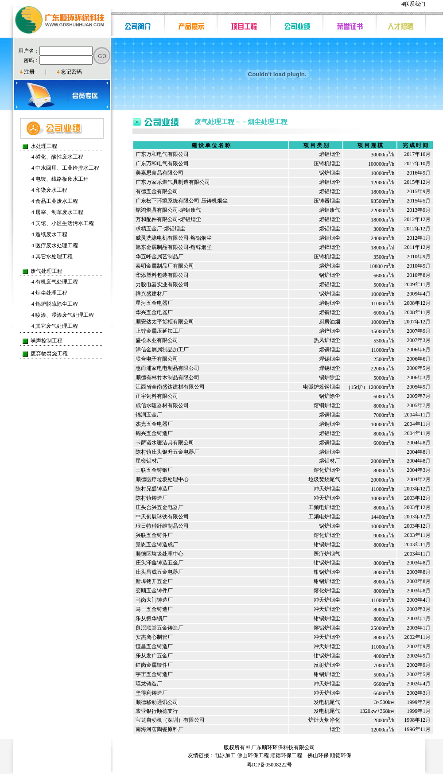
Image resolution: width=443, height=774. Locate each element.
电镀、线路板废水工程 (60, 179)
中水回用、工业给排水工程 (65, 168)
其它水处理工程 (52, 256)
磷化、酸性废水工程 (57, 157)
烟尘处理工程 (49, 293)
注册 (27, 72)
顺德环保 (340, 755)
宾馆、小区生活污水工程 (62, 223)
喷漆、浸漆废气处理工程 (62, 315)
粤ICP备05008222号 (269, 765)
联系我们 (413, 4)
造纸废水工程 (49, 234)
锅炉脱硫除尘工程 (54, 304)
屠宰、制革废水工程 (57, 212)
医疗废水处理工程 (54, 245)
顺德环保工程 (286, 755)
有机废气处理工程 (54, 282)
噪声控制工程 (46, 341)
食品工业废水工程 (54, 201)
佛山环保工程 (253, 755)
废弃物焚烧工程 (49, 353)
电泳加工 (225, 755)
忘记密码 (69, 72)
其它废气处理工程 (54, 326)
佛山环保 (318, 755)
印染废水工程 (49, 190)
